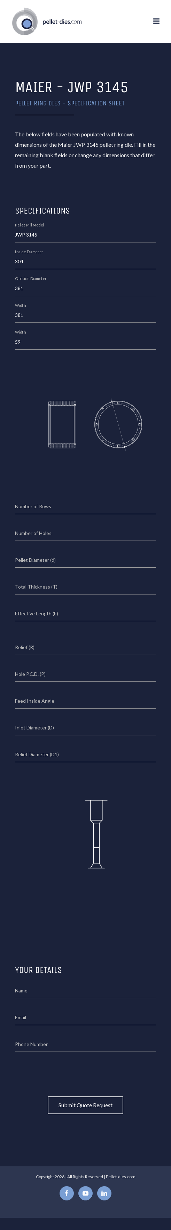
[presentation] (86, 1072)
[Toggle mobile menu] (157, 21)
